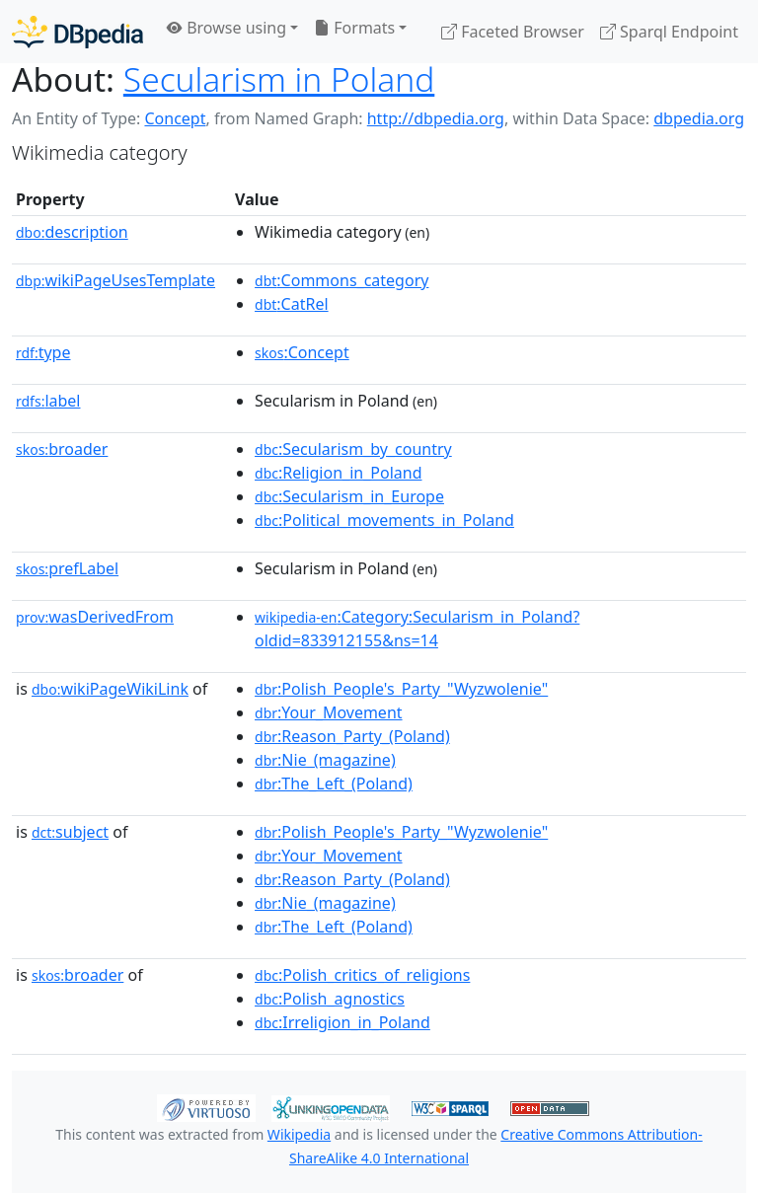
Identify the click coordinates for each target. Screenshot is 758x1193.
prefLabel (67, 568)
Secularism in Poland (278, 79)
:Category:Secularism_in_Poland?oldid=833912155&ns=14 (417, 628)
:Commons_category (341, 280)
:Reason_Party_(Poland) (352, 736)
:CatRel (292, 304)
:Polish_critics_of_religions (362, 975)
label (48, 400)
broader (62, 449)
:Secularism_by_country (353, 449)
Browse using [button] (226, 27)
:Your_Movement (329, 712)
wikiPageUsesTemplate (115, 280)
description (72, 232)
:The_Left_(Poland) (334, 783)
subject (70, 832)
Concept (174, 118)
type (43, 352)
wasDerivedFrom (95, 617)
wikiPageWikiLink (110, 689)
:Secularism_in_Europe (349, 496)
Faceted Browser (512, 31)
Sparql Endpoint (669, 31)
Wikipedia (299, 1134)
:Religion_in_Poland (338, 473)
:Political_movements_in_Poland (384, 520)
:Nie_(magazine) (325, 760)
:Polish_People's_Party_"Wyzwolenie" (401, 689)
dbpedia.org (698, 118)
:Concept (302, 352)
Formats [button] (354, 27)
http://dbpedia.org (435, 118)
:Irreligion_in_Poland (342, 1022)
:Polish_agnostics (330, 998)
